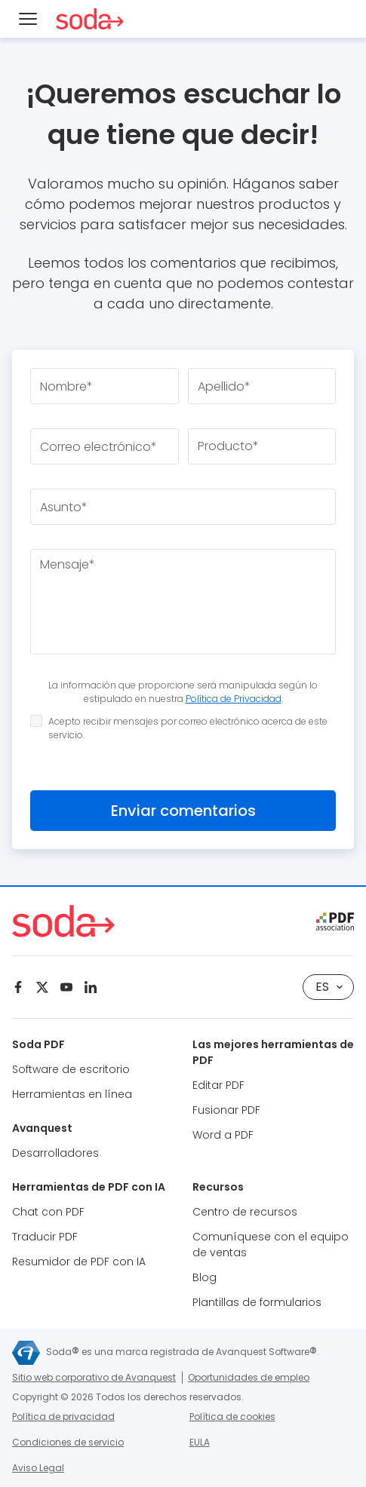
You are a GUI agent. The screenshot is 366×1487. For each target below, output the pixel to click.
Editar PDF (218, 1085)
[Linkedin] (91, 987)
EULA (199, 1442)
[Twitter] (42, 987)
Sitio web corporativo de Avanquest (94, 1377)
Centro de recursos (244, 1211)
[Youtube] (66, 987)
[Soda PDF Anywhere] (90, 18)
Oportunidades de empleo (248, 1377)
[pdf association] (335, 921)
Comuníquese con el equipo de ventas (270, 1244)
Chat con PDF (48, 1211)
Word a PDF (223, 1134)
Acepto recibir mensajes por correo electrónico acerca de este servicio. (179, 728)
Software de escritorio (71, 1069)
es (329, 986)
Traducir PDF (45, 1236)
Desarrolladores (55, 1152)
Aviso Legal (38, 1467)
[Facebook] (18, 987)
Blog (204, 1277)
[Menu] (28, 19)
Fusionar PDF (226, 1110)
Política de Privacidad (233, 698)
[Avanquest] (26, 1353)
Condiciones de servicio (68, 1442)
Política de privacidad (63, 1416)
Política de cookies (232, 1416)
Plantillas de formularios (256, 1302)
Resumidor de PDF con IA (79, 1261)
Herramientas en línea (72, 1094)
